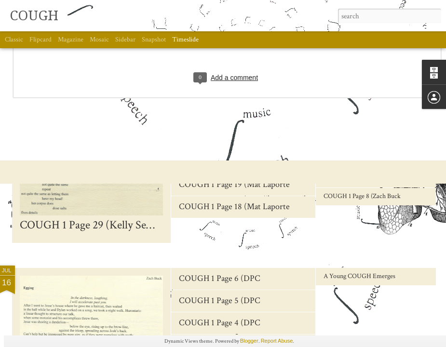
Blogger (249, 341)
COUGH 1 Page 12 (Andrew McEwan (372, 124)
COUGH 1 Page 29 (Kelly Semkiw (96, 224)
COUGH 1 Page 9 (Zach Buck (362, 178)
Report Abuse (277, 341)
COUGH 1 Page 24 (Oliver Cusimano (243, 117)
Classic (14, 39)
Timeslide (185, 39)
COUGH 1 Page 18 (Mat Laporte (234, 206)
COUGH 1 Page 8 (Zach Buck (362, 196)
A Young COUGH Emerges (359, 276)
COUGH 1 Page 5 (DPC (219, 300)
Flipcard (40, 39)
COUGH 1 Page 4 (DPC (219, 322)
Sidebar (125, 39)
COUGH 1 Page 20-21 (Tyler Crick (238, 162)
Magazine (70, 39)
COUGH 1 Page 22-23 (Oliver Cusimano (248, 140)
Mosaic (99, 39)
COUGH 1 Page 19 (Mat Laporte (234, 184)
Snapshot (154, 39)
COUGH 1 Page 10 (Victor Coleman (371, 160)
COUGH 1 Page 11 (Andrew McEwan (372, 142)
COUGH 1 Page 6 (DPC (219, 278)
